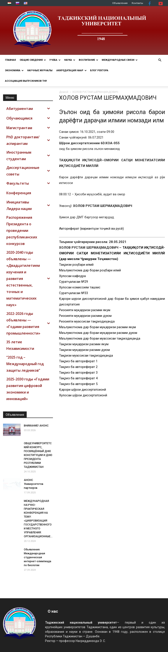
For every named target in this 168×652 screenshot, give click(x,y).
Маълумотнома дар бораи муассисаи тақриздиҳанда (99, 338)
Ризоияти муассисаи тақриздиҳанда (87, 321)
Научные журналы (39, 70)
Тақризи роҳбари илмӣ (76, 265)
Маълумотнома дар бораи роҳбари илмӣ (90, 270)
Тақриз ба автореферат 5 (78, 384)
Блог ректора (99, 70)
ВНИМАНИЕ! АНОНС (36, 425)
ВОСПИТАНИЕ (88, 60)
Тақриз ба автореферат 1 (78, 361)
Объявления (120, 3)
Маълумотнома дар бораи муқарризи (87, 333)
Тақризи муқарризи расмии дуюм (84, 350)
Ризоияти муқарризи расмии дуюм (85, 316)
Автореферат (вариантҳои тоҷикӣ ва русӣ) (91, 229)
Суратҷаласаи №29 (73, 282)
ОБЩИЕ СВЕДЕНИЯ (33, 60)
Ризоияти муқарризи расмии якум (84, 310)
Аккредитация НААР (71, 70)
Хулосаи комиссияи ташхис (79, 287)
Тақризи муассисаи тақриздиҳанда (86, 355)
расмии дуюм (126, 333)
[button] (159, 60)
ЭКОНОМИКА (14, 70)
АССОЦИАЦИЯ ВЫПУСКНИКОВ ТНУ (26, 81)
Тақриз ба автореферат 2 (78, 367)
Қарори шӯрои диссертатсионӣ (82, 390)
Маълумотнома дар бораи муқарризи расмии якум (97, 327)
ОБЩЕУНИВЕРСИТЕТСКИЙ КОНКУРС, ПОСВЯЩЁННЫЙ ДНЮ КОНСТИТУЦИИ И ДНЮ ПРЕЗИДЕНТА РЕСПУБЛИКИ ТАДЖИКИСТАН (38, 455)
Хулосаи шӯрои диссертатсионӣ (83, 395)
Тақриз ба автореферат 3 (78, 373)
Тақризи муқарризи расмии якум (83, 344)
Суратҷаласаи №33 (73, 293)
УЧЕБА (55, 60)
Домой (63, 92)
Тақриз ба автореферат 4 (78, 378)
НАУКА (69, 60)
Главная (10, 60)
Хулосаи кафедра (72, 276)
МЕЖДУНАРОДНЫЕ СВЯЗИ (120, 60)
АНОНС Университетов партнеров (33, 484)
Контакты (137, 3)
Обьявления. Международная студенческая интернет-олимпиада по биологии (37, 557)
